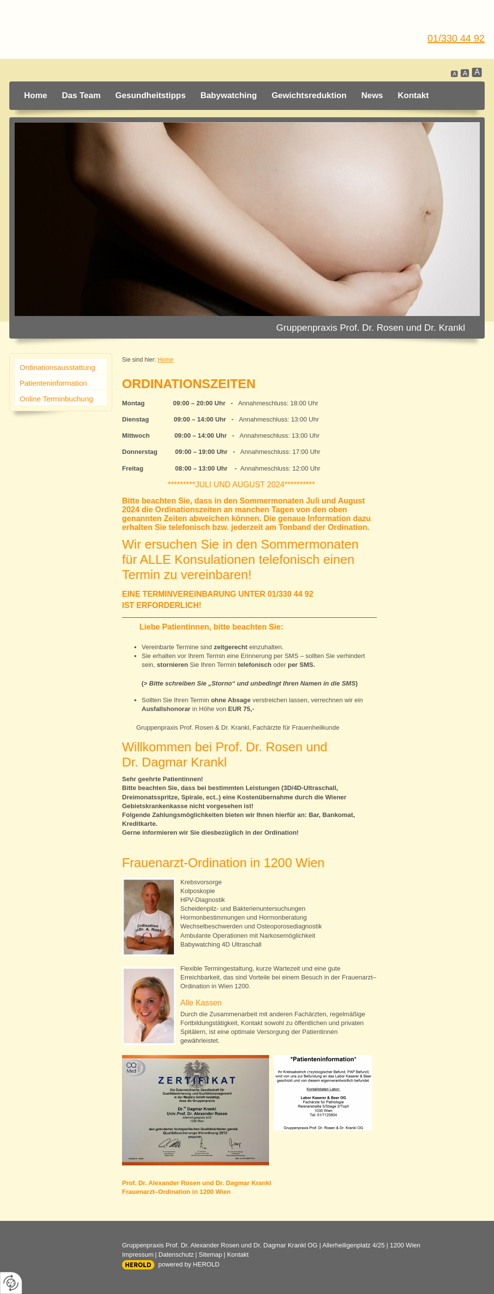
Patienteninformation (53, 383)
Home (35, 95)
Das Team (81, 95)
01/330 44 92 (456, 38)
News (372, 95)
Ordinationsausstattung (57, 367)
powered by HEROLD (189, 1264)
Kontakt (413, 95)
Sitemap (210, 1254)
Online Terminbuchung (56, 399)
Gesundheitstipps (150, 95)
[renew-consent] (11, 1283)
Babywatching (228, 95)
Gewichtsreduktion (309, 95)
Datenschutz (176, 1254)
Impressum (137, 1254)
